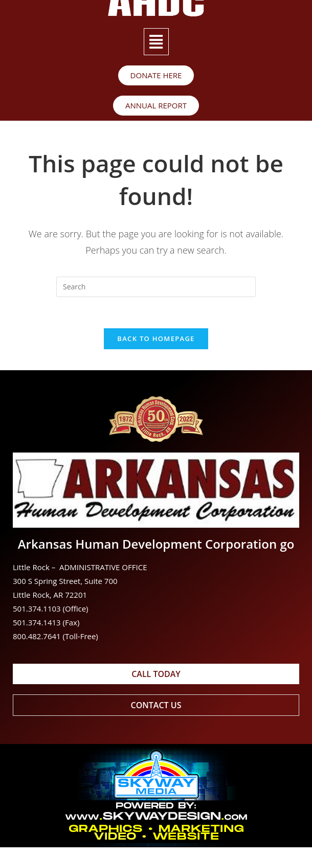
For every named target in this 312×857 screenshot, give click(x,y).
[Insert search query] (156, 287)
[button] (156, 41)
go (287, 543)
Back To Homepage (155, 338)
